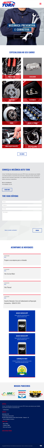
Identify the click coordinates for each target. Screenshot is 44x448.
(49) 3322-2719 (5, 414)
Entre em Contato (7, 427)
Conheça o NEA (6, 425)
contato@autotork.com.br (8, 415)
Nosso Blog (5, 423)
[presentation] (13, 224)
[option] (22, 26)
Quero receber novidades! (11, 230)
